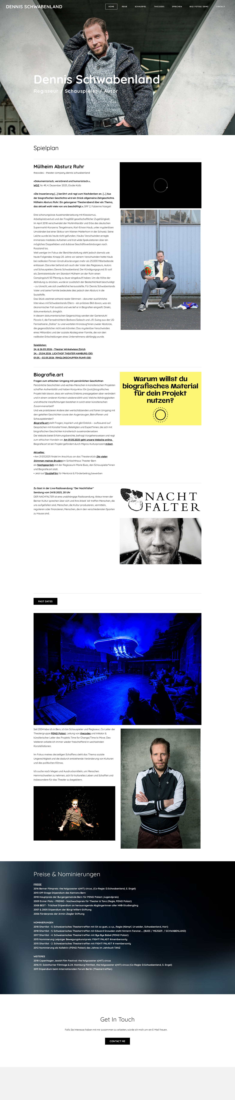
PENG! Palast (58, 733)
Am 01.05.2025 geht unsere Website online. (88, 439)
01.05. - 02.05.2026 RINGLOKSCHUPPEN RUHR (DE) (62, 357)
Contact (220, 6)
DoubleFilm (51, 473)
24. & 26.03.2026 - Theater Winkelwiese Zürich (59, 349)
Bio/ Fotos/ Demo (199, 6)
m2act (109, 443)
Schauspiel (140, 6)
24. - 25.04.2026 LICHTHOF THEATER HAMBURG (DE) (63, 353)
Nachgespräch (45, 464)
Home (111, 6)
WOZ (36, 185)
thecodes (159, 6)
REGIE (124, 6)
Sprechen (177, 6)
